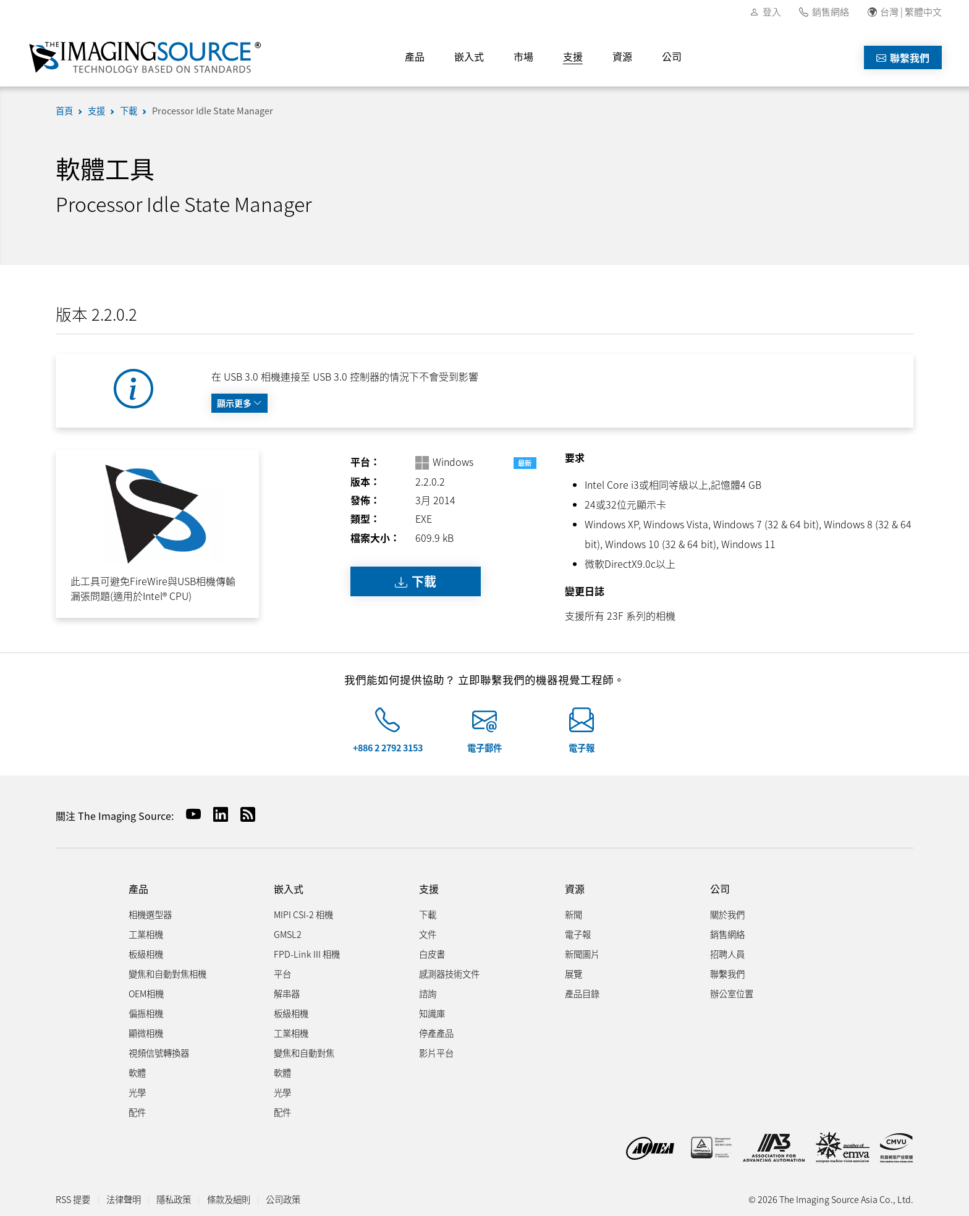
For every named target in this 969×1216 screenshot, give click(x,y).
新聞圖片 (582, 953)
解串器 (287, 993)
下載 (128, 110)
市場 (523, 56)
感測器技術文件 (449, 973)
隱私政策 (173, 1199)
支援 (573, 56)
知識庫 (432, 1013)
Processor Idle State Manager (212, 110)
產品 (415, 56)
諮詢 (427, 993)
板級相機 (146, 953)
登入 (772, 11)
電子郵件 (484, 747)
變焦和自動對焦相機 (167, 973)
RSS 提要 (73, 1199)
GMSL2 (288, 933)
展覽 (573, 973)
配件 (137, 1111)
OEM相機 (146, 993)
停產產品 (436, 1032)
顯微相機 (146, 1032)
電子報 (582, 747)
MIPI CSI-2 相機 (303, 914)
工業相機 (146, 933)
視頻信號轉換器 (159, 1052)
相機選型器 (150, 914)
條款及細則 (228, 1199)
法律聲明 (123, 1199)
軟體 (137, 1072)
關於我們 (727, 914)
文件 (427, 933)
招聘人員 (727, 953)
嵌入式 (469, 56)
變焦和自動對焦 (304, 1052)
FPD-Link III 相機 (307, 953)
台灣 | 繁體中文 (911, 11)
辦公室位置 (731, 993)
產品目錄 (582, 993)
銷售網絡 (830, 11)
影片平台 (436, 1052)
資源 (622, 56)
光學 (137, 1092)
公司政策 (283, 1199)
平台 (282, 973)
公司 (672, 56)
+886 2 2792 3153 (388, 747)
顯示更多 (239, 403)
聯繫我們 (902, 57)
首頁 (64, 110)
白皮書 (432, 953)
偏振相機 (146, 1013)
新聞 (573, 914)
